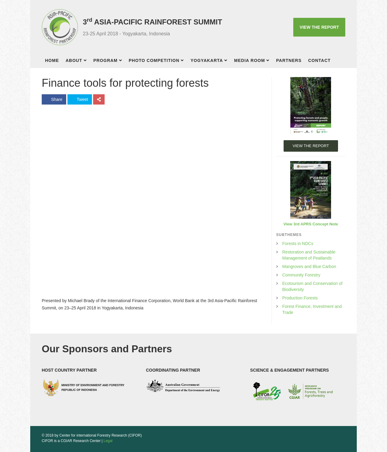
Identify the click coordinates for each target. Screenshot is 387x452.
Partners (288, 60)
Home (52, 60)
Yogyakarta (206, 60)
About (74, 60)
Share (54, 99)
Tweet (79, 99)
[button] (87, 61)
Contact (319, 60)
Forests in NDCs (298, 243)
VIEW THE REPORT (319, 27)
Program (105, 60)
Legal (108, 441)
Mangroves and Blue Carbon (309, 266)
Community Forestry (301, 275)
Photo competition (154, 60)
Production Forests (300, 297)
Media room (249, 60)
